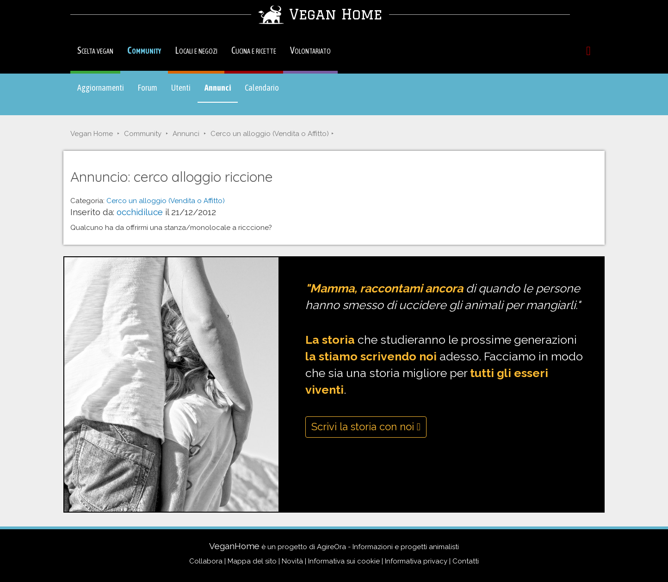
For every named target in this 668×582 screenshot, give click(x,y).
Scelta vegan (95, 50)
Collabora (206, 561)
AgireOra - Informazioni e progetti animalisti (388, 547)
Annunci (221, 92)
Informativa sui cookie (344, 561)
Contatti (465, 561)
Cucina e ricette (253, 50)
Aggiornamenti (100, 88)
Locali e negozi (196, 50)
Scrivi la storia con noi (366, 427)
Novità (292, 561)
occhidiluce (140, 212)
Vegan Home (91, 134)
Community (144, 50)
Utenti (181, 88)
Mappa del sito (252, 561)
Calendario (262, 88)
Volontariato (310, 50)
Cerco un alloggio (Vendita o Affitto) (269, 134)
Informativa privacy (416, 561)
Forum (147, 88)
